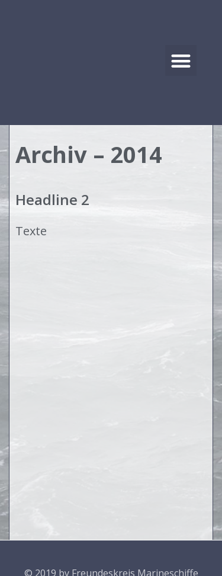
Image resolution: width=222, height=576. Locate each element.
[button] (181, 60)
